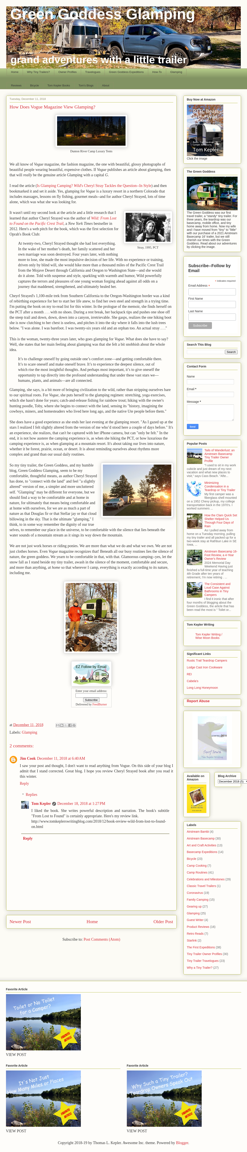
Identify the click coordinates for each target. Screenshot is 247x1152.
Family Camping (198, 899)
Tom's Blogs (85, 85)
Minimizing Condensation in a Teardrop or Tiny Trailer (219, 486)
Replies (31, 794)
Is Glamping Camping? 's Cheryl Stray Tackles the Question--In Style (94, 186)
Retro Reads (195, 933)
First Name (195, 298)
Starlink (192, 940)
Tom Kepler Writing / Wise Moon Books (208, 636)
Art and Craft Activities (201, 845)
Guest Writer (195, 920)
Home (15, 72)
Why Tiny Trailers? (38, 72)
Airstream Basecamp (201, 838)
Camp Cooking (197, 865)
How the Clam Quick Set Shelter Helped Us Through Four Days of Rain (220, 521)
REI (189, 674)
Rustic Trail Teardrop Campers (207, 660)
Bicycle (34, 85)
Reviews (16, 85)
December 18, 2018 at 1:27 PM (81, 803)
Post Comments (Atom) (102, 939)
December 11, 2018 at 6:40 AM (61, 758)
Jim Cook (28, 758)
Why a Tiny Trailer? (200, 967)
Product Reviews (198, 926)
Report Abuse (198, 701)
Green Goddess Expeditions (126, 72)
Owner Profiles (67, 72)
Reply (24, 783)
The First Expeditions (201, 947)
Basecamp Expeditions (202, 852)
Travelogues (92, 72)
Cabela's (192, 681)
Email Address (199, 286)
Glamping (176, 72)
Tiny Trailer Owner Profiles (204, 954)
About (105, 85)
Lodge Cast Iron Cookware (205, 667)
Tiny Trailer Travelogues (203, 960)
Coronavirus (195, 892)
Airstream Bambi (198, 831)
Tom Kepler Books (58, 85)
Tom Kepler (41, 803)
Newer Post (20, 921)
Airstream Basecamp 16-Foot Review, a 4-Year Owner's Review (220, 555)
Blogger (182, 1143)
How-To (157, 72)
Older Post (163, 921)
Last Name (195, 311)
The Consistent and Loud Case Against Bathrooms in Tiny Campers (217, 589)
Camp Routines (197, 872)
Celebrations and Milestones (206, 879)
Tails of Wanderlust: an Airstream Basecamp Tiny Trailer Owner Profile (219, 456)
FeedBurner (99, 704)
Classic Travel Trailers (201, 886)
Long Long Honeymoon (202, 687)
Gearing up (194, 906)
